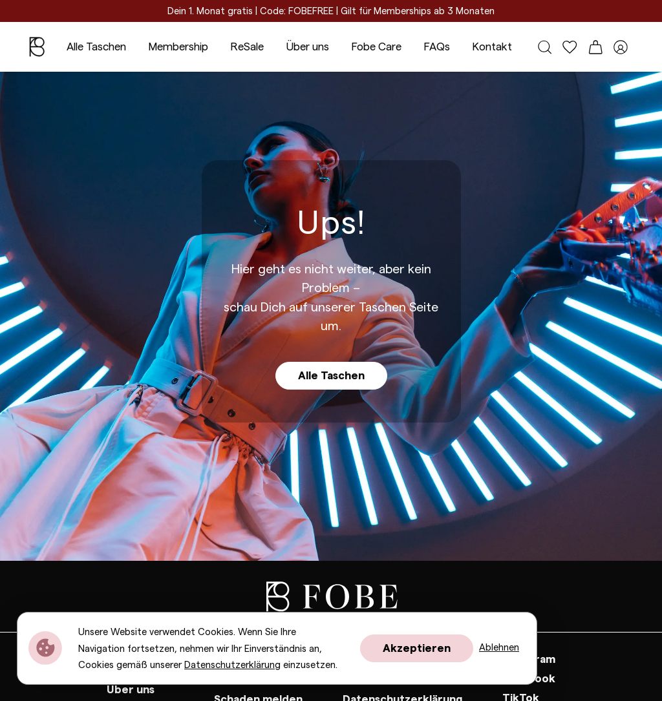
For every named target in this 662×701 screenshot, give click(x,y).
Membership (178, 46)
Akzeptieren (417, 648)
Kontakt (492, 46)
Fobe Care (376, 46)
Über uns (307, 46)
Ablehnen (499, 648)
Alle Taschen (96, 46)
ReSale (247, 46)
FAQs (436, 46)
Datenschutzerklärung (232, 665)
